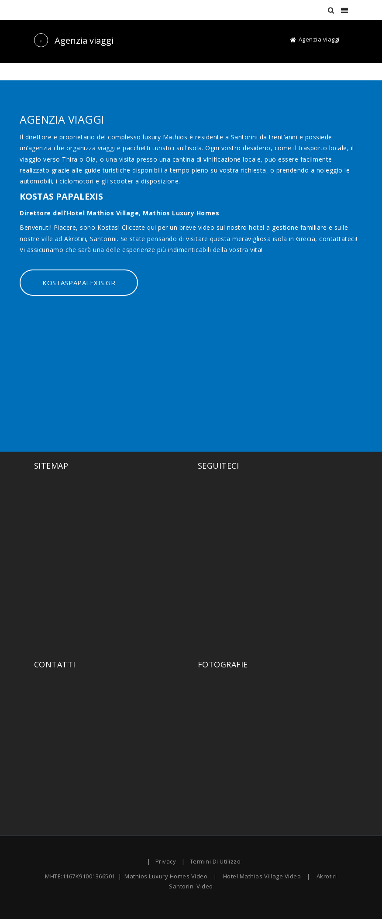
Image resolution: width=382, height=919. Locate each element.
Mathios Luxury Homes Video (165, 876)
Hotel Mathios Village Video (262, 876)
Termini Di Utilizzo (215, 861)
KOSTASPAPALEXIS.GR (78, 282)
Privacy (165, 861)
